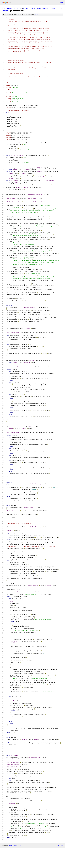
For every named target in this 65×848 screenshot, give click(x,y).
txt (58, 845)
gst (61, 8)
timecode (5, 11)
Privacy (15, 845)
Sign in (61, 2)
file (36, 14)
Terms (19, 845)
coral (3, 8)
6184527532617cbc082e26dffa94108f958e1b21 (39, 8)
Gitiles (10, 845)
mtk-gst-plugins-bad (14, 8)
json (62, 845)
